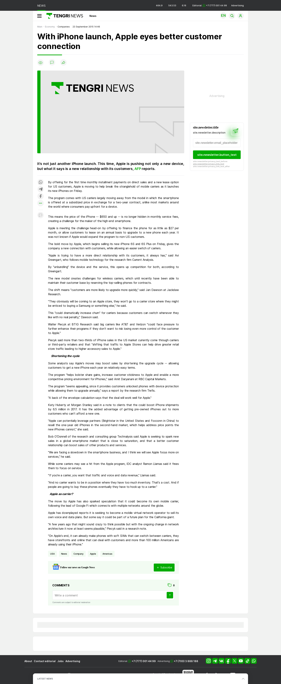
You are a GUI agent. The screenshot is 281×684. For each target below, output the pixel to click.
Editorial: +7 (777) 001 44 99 (209, 5)
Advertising (237, 5)
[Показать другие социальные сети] (40, 203)
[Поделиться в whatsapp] (40, 182)
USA (52, 553)
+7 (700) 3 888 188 (186, 661)
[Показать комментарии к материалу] (40, 215)
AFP (138, 169)
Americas (107, 553)
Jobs (60, 661)
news (64, 553)
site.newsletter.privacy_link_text (208, 164)
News (92, 15)
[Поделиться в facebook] (40, 196)
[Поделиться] (63, 62)
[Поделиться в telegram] (40, 189)
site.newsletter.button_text (217, 155)
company (78, 553)
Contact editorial (45, 661)
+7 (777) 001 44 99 (144, 661)
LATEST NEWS (45, 678)
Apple (93, 553)
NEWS (41, 5)
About (28, 661)
